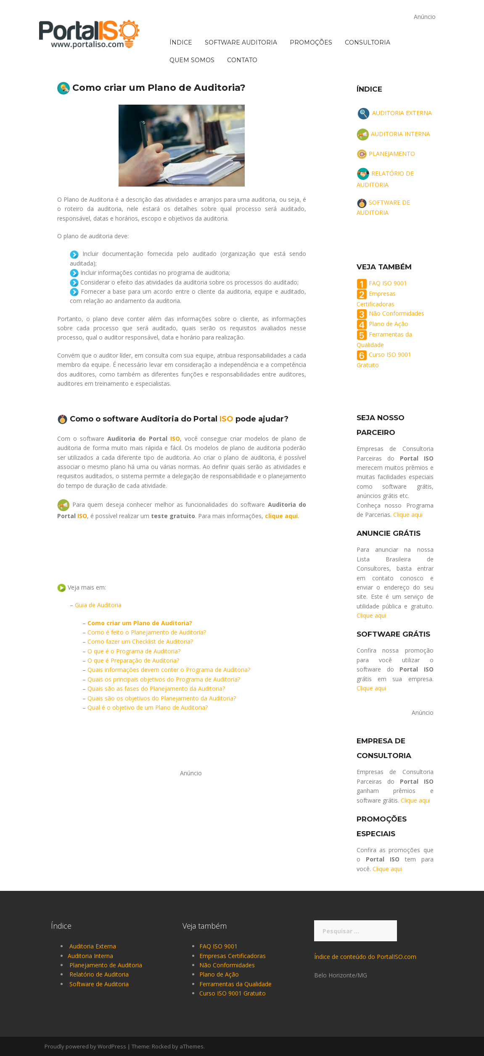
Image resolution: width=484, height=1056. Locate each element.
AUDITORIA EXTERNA (402, 113)
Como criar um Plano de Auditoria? (139, 623)
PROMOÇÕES (311, 9)
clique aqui (281, 516)
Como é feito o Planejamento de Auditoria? (146, 632)
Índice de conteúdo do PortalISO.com (365, 957)
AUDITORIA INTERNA (400, 134)
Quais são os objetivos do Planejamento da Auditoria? (161, 698)
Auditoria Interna (90, 956)
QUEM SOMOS (191, 26)
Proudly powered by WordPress (85, 1046)
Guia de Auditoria (98, 605)
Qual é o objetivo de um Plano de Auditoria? (147, 707)
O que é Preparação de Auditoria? (133, 660)
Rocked (161, 1046)
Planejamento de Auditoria (105, 965)
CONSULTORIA (367, 9)
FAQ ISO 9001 (388, 283)
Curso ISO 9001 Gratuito (232, 993)
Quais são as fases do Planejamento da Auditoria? (156, 689)
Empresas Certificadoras (232, 956)
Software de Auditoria (99, 984)
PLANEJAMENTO (392, 154)
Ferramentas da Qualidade (235, 984)
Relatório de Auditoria (99, 974)
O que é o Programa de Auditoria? (133, 651)
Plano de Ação (388, 324)
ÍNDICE (180, 9)
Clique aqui (408, 515)
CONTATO (242, 26)
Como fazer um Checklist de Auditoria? (140, 641)
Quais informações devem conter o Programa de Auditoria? (168, 670)
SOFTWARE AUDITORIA (241, 9)
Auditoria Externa (92, 946)
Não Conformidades (396, 314)
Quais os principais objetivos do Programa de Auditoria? (163, 679)
